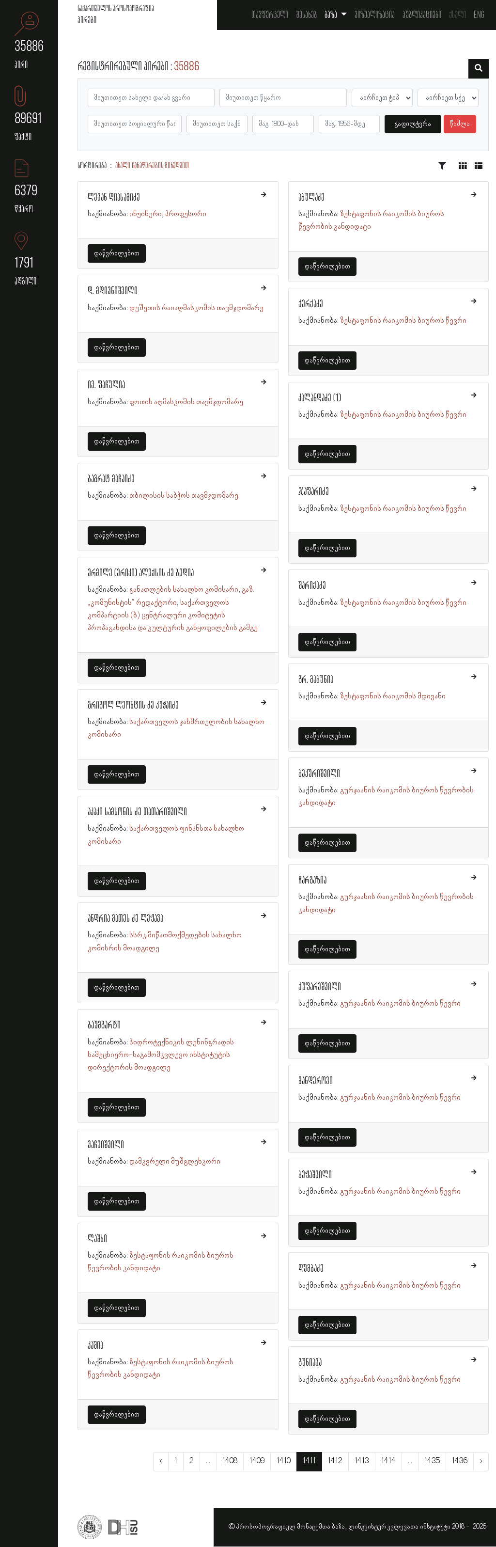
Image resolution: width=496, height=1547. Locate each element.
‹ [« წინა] (160, 1461)
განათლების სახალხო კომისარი (183, 589)
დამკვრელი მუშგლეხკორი (174, 1161)
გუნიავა (310, 1363)
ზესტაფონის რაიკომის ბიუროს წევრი (403, 320)
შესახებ (306, 15)
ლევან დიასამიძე (114, 197)
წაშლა (460, 124)
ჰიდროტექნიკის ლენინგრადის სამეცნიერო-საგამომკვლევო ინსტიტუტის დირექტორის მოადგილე (161, 1055)
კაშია (95, 1346)
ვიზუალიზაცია (375, 15)
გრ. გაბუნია (315, 680)
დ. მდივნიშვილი (113, 291)
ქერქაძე (310, 304)
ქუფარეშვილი (319, 987)
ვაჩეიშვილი (106, 1145)
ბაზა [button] (332, 15)
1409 (256, 1461)
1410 (284, 1461)
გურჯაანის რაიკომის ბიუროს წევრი (400, 1003)
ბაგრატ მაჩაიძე (111, 479)
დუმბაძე (311, 1269)
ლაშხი (97, 1239)
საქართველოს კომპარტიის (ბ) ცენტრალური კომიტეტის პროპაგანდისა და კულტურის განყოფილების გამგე (173, 616)
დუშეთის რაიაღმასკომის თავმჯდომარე (196, 308)
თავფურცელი (269, 15)
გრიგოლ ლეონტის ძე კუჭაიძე (133, 705)
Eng (479, 15)
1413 (362, 1461)
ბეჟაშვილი (315, 1175)
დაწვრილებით (117, 253)
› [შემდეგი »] (481, 1461)
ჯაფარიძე (313, 492)
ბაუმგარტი (104, 1025)
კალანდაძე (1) (319, 398)
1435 (432, 1461)
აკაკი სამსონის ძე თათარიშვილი (137, 812)
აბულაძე (311, 197)
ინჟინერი (145, 214)
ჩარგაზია (312, 880)
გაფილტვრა (413, 124)
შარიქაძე (312, 586)
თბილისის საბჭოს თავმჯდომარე (183, 495)
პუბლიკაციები (422, 15)
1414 (388, 1461)
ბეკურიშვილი (319, 774)
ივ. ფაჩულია (106, 385)
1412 (335, 1461)
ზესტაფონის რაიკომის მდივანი (393, 696)
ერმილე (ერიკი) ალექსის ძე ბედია (141, 573)
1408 (229, 1461)
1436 (459, 1461)
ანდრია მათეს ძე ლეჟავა (125, 919)
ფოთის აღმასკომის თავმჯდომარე (186, 402)
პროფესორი (185, 214)
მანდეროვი (315, 1081)
